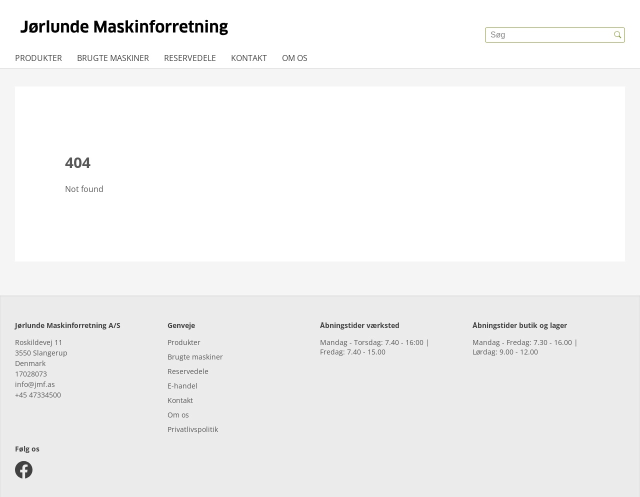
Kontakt (249, 58)
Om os (295, 58)
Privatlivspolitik (193, 429)
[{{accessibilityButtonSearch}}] (617, 35)
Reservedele (190, 58)
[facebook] (23, 469)
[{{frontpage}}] (124, 28)
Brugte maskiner (113, 58)
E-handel (183, 385)
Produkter (38, 58)
